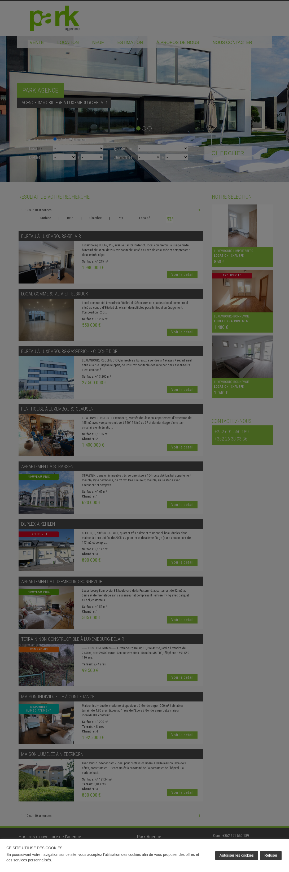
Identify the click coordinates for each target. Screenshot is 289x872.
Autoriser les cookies (237, 855)
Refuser (270, 855)
